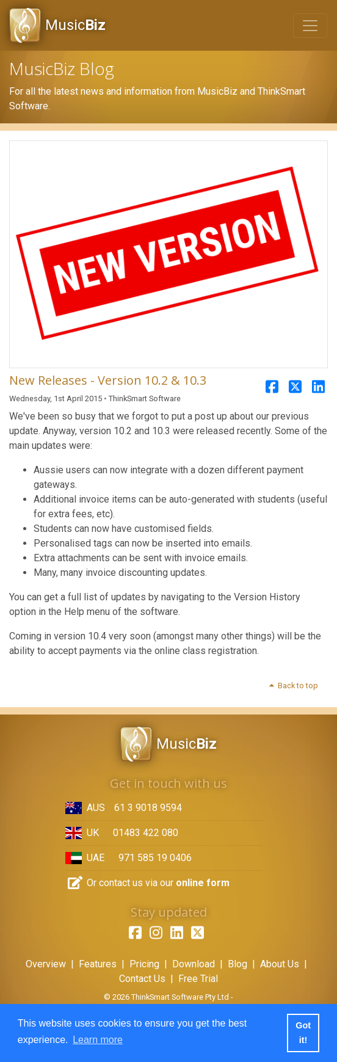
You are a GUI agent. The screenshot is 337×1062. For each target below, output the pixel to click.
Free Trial (198, 978)
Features (98, 964)
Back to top (293, 685)
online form (203, 883)
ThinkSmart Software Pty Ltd (180, 997)
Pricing (144, 964)
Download (193, 964)
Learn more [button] (98, 1040)
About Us (279, 964)
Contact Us (142, 978)
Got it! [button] (303, 1032)
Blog (237, 964)
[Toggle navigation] (310, 25)
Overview (46, 964)
